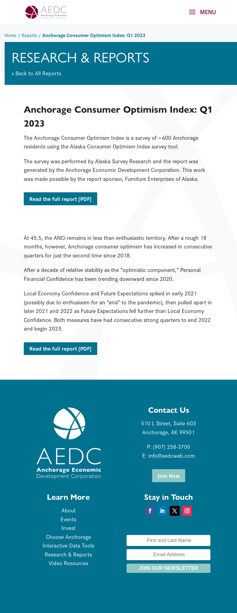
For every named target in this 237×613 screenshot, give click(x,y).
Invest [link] (68, 528)
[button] (200, 16)
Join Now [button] (169, 475)
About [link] (68, 510)
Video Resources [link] (68, 563)
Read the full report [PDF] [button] (60, 198)
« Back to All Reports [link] (36, 73)
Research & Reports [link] (68, 554)
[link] (46, 11)
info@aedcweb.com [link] (171, 455)
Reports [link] (29, 35)
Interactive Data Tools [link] (68, 545)
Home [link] (10, 35)
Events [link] (68, 519)
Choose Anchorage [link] (68, 536)
